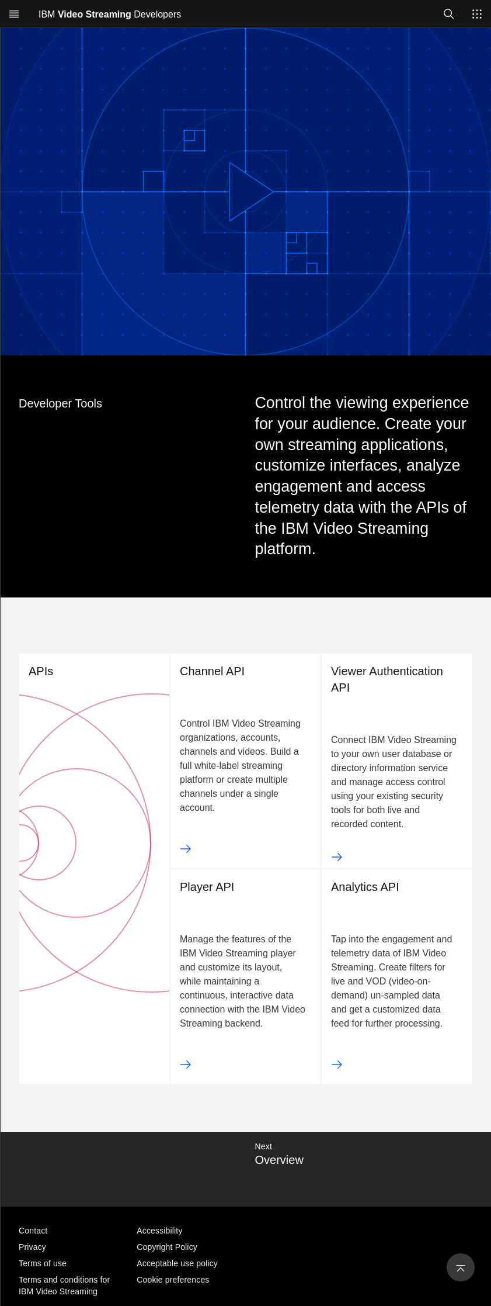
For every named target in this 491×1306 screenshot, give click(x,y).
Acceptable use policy (177, 1263)
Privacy (32, 1247)
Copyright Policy (167, 1247)
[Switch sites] (477, 14)
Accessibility (159, 1230)
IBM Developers (110, 14)
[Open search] (449, 13)
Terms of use (43, 1263)
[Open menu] (14, 14)
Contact (33, 1230)
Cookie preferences (173, 1279)
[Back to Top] (458, 1264)
